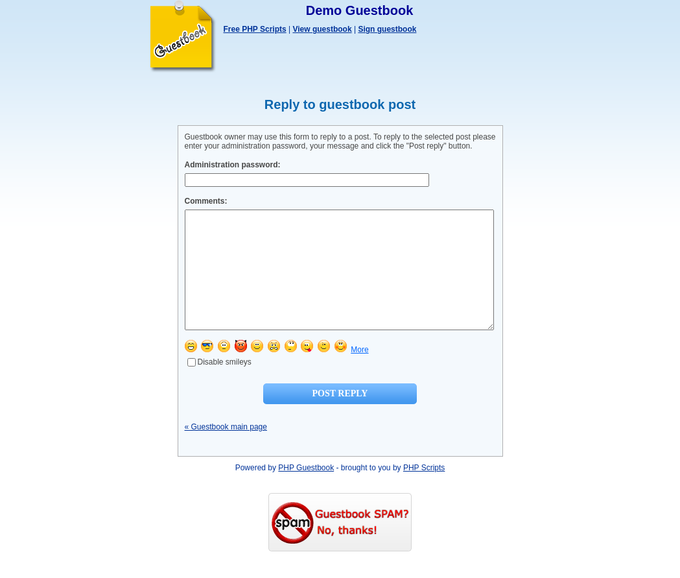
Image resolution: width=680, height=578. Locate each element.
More (359, 373)
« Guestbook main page (226, 450)
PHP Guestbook (306, 491)
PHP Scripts (424, 491)
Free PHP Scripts (255, 29)
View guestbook (321, 29)
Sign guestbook (387, 29)
